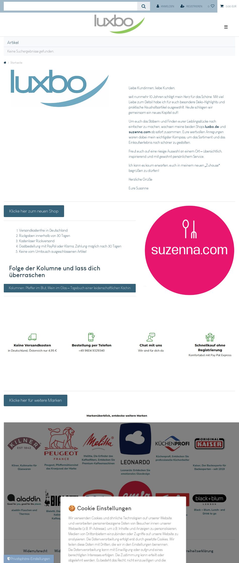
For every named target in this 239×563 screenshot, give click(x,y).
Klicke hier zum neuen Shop (34, 211)
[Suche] (143, 6)
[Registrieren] (191, 6)
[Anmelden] (165, 6)
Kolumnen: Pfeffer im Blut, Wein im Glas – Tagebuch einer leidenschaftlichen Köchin (70, 288)
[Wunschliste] (211, 6)
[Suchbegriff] (70, 6)
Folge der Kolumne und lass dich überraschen (54, 272)
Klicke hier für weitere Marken (35, 400)
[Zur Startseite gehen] (5, 62)
